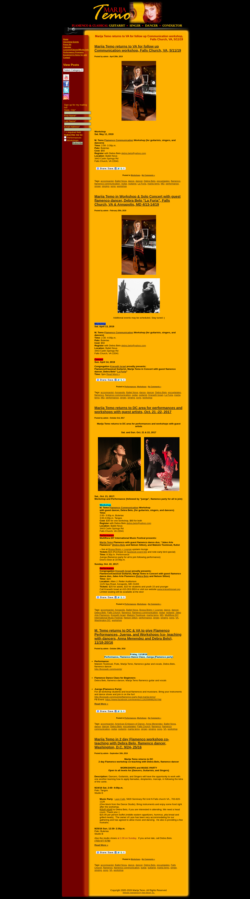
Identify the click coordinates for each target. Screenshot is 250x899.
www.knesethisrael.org (168, 589)
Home (65, 39)
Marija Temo (106, 542)
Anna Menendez (154, 724)
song (113, 186)
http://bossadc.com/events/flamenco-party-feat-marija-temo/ (125, 697)
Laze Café (120, 799)
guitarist (132, 183)
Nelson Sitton (131, 617)
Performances (74, 137)
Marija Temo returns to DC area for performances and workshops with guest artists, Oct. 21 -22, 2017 (138, 410)
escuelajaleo (163, 181)
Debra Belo (150, 181)
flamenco (175, 181)
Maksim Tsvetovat (136, 615)
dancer (139, 181)
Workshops (72, 140)
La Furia (142, 183)
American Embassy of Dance (130, 724)
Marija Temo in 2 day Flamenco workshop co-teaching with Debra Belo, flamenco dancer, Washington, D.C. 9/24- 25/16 (131, 743)
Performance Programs (73, 52)
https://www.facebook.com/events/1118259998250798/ (133, 699)
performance (172, 183)
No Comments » (148, 175)
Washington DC (102, 620)
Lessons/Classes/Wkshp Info (76, 50)
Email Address (72, 126)
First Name (70, 115)
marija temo (153, 183)
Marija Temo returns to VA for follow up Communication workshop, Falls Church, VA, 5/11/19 (137, 48)
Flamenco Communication (118, 140)
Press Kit (67, 44)
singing (105, 186)
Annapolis (120, 392)
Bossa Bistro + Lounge (120, 549)
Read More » (113, 374)
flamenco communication (107, 183)
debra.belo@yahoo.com (133, 153)
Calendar (67, 47)
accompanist (107, 181)
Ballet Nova (121, 181)
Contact (66, 57)
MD (162, 183)
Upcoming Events (71, 42)
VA (177, 617)
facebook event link (137, 552)
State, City (70, 110)
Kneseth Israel (118, 366)
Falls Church (113, 612)
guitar (124, 183)
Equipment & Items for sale (75, 55)
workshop (122, 186)
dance (131, 181)
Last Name (70, 121)
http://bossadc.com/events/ (108, 669)
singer (97, 186)
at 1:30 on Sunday (127, 838)
